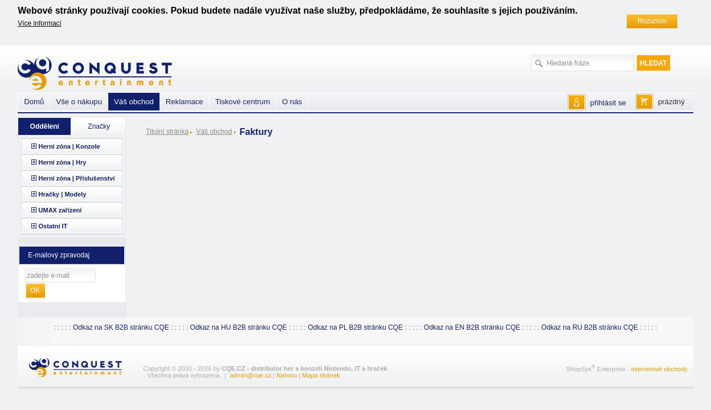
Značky (99, 126)
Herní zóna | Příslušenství (77, 178)
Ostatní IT (53, 226)
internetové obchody (659, 369)
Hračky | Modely (63, 194)
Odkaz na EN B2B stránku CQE (472, 327)
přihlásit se (608, 103)
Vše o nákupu (79, 101)
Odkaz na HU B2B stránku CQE (238, 327)
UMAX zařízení (60, 210)
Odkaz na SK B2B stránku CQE (121, 327)
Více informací (40, 23)
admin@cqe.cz (250, 375)
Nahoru (286, 375)
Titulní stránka (167, 132)
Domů (34, 101)
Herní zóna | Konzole (69, 146)
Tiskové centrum (242, 101)
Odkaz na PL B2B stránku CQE (355, 327)
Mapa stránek (321, 375)
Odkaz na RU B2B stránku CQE (589, 327)
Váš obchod (214, 132)
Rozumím (652, 21)
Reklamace (184, 101)
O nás (292, 101)
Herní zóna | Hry (63, 162)
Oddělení (44, 126)
